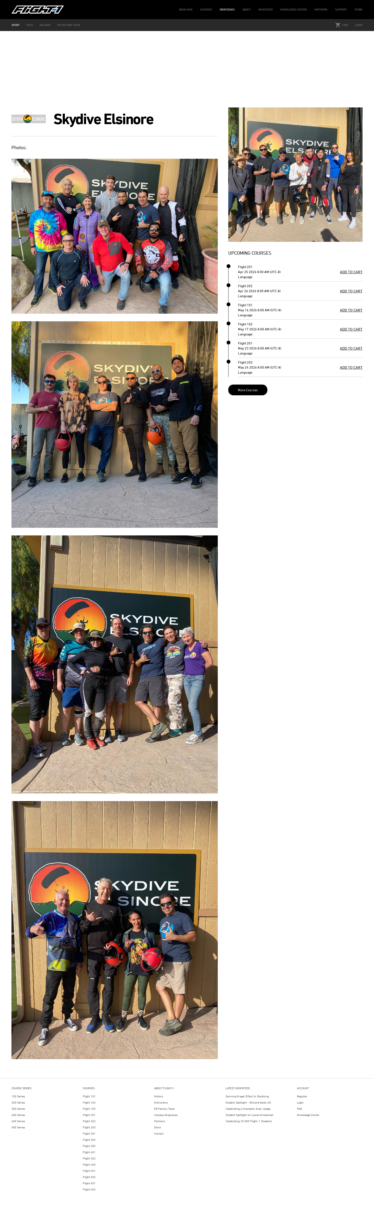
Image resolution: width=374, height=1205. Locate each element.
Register (302, 1096)
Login (359, 25)
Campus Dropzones (166, 1115)
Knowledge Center (308, 1115)
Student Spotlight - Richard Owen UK (248, 1102)
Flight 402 (89, 1158)
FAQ (299, 1108)
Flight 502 (89, 1177)
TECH (29, 25)
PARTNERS (320, 9)
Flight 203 (89, 1127)
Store (157, 1127)
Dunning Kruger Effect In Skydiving (247, 1096)
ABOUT (246, 9)
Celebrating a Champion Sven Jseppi (248, 1108)
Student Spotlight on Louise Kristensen (250, 1115)
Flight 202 (89, 1121)
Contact (159, 1133)
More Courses (248, 390)
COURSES (206, 9)
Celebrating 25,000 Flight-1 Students (249, 1121)
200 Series (18, 1102)
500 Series (18, 1127)
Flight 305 (89, 1146)
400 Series (18, 1121)
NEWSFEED (265, 9)
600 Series (18, 1115)
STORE (358, 9)
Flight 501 (89, 1171)
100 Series (18, 1096)
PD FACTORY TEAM (68, 25)
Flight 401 (89, 1152)
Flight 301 (89, 1133)
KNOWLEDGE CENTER (293, 9)
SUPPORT (341, 9)
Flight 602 (89, 1189)
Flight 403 (89, 1164)
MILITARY (45, 25)
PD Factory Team (164, 1108)
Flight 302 (89, 1140)
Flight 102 (89, 1102)
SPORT (15, 25)
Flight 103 (89, 1108)
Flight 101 (89, 1096)
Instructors (161, 1102)
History (158, 1096)
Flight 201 (89, 1115)
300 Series (18, 1108)
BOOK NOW (185, 9)
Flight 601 (89, 1183)
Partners (159, 1121)
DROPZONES (227, 9)
